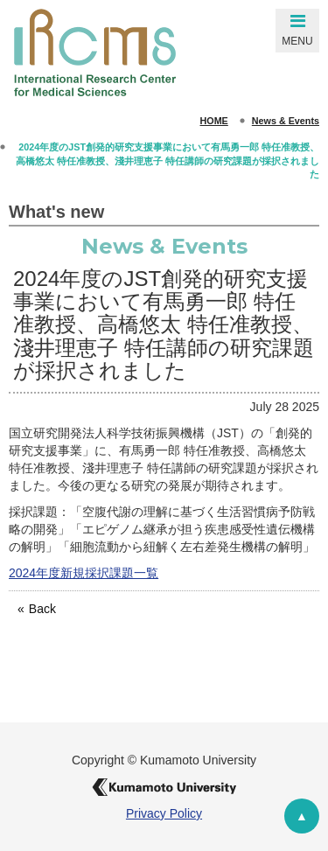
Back (42, 609)
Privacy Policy (164, 813)
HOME (214, 120)
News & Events (285, 120)
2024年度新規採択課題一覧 (83, 573)
